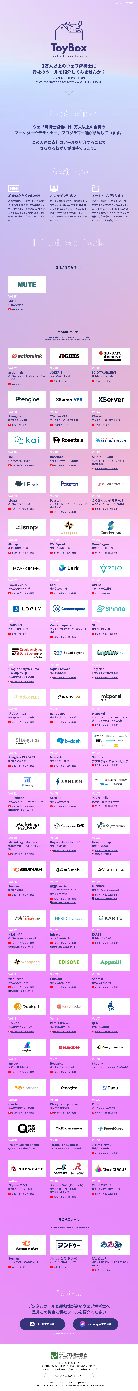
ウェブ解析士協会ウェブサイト (69, 1375)
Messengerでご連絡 (96, 1324)
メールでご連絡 (42, 1324)
